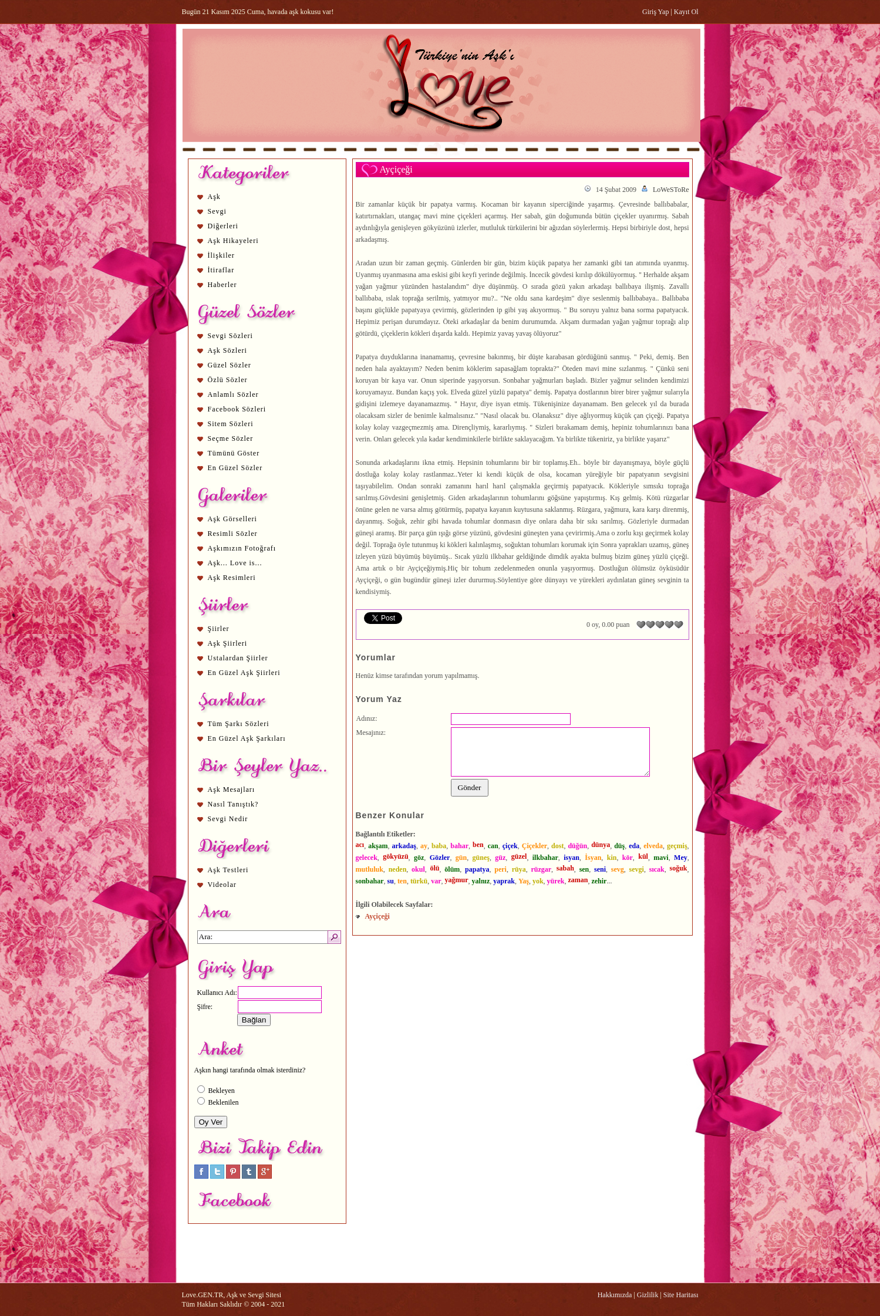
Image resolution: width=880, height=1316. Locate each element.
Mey (680, 857)
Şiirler (219, 629)
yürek (556, 881)
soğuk (678, 868)
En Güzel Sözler (235, 468)
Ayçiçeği (377, 916)
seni (600, 869)
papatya (477, 869)
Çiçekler (534, 846)
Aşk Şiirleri (228, 643)
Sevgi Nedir (228, 819)
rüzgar (541, 869)
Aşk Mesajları (231, 789)
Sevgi (217, 211)
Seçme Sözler (231, 438)
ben (478, 845)
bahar (459, 846)
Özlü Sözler (228, 380)
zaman (578, 880)
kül (643, 856)
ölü (435, 868)
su (390, 881)
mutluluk (369, 869)
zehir (598, 881)
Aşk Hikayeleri (233, 241)
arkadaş (404, 846)
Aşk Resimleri (232, 577)
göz (419, 857)
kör (627, 857)
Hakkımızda (615, 1295)
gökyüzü (395, 856)
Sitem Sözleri (231, 424)
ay (423, 846)
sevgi (636, 869)
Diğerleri (223, 226)
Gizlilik (648, 1295)
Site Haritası (681, 1295)
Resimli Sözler (233, 533)
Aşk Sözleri (227, 350)
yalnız (481, 881)
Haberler (222, 285)
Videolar (222, 884)
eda (634, 846)
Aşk (214, 197)
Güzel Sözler (229, 365)
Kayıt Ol (686, 12)
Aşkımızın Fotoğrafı (242, 548)
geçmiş (677, 846)
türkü (418, 881)
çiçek (510, 846)
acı (360, 845)
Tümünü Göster (234, 453)
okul (418, 869)
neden (398, 869)
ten (402, 881)
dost (557, 846)
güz (500, 857)
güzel (519, 856)
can (493, 846)
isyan (571, 857)
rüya (519, 869)
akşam (377, 846)
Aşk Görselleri (232, 519)
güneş (481, 857)
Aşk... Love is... (235, 563)
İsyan (593, 857)
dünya (600, 845)
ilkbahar (545, 857)
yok (538, 881)
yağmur (456, 880)
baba (438, 846)
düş (619, 846)
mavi (660, 857)
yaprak (504, 881)
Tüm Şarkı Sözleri (238, 724)
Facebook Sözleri (237, 409)
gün (461, 857)
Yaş (523, 881)
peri (500, 869)
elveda (653, 846)
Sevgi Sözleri (230, 336)
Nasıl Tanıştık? (233, 804)
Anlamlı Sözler (233, 394)
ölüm (452, 869)
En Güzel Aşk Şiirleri (244, 673)
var (436, 881)
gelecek (366, 857)
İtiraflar (221, 270)
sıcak (657, 869)
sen (584, 869)
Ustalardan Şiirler (238, 658)
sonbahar (370, 881)
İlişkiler (221, 255)
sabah (565, 868)
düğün (577, 846)
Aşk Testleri (228, 870)
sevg (617, 869)
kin (612, 857)
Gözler (440, 857)
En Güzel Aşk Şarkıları (247, 738)
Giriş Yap (655, 12)
